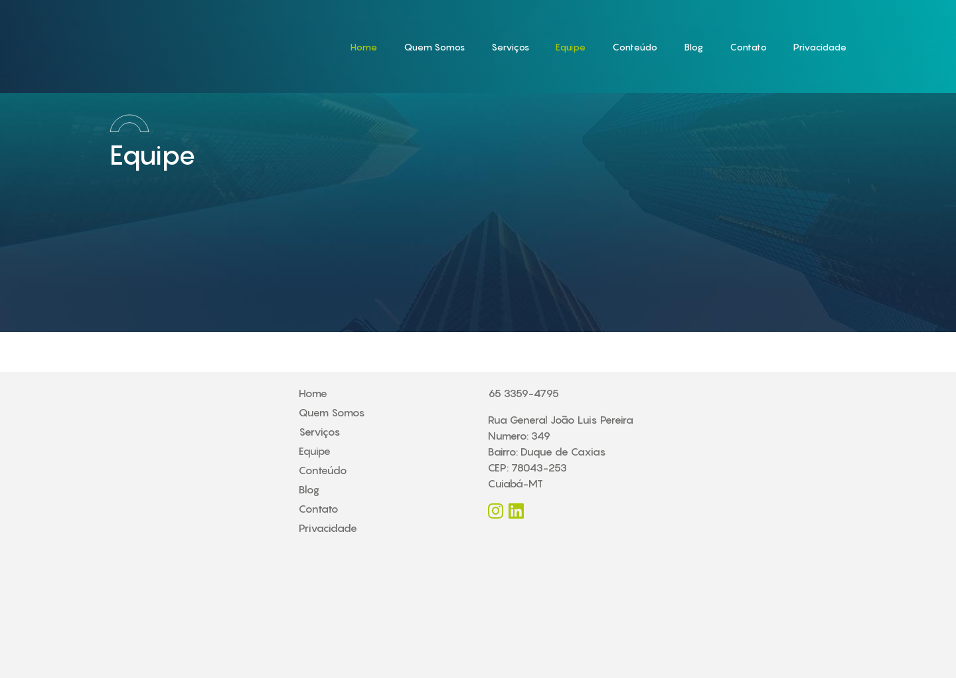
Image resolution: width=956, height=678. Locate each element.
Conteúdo (634, 46)
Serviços (510, 46)
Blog (693, 46)
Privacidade (819, 46)
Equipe (571, 46)
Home (364, 46)
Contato (748, 46)
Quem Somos (434, 46)
